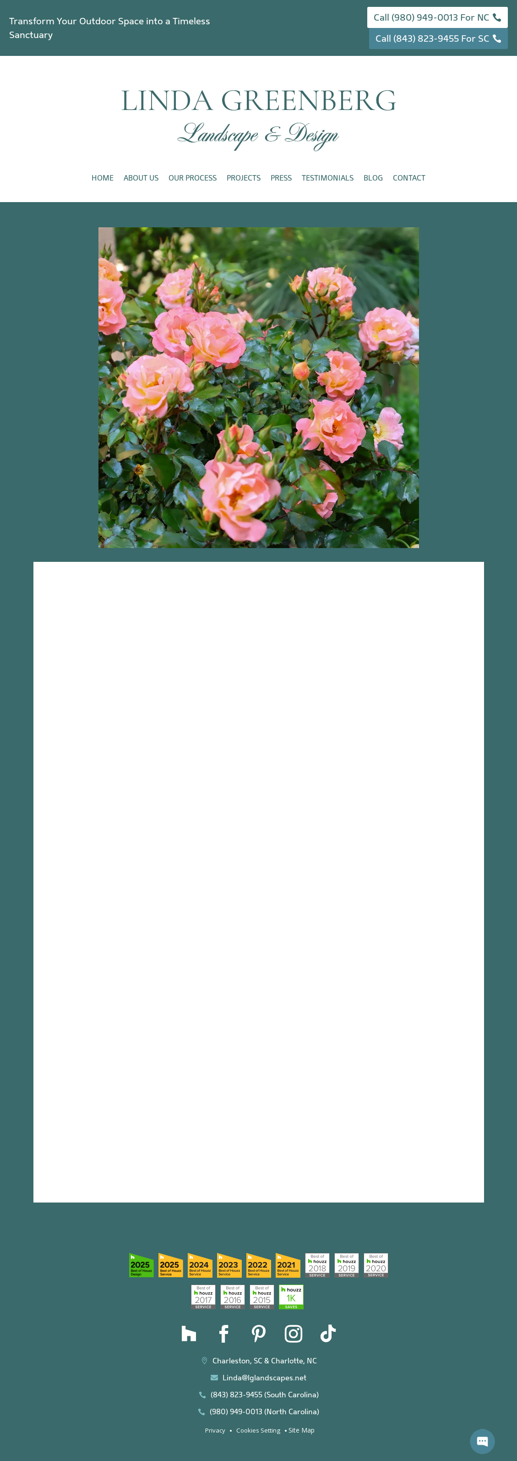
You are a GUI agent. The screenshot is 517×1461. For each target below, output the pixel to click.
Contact (409, 178)
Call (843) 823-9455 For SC (433, 38)
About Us (141, 178)
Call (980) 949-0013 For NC (432, 17)
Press (281, 178)
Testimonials (328, 178)
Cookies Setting (258, 1430)
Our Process (193, 178)
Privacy (215, 1430)
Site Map (301, 1430)
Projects (244, 178)
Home (103, 178)
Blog (373, 178)
